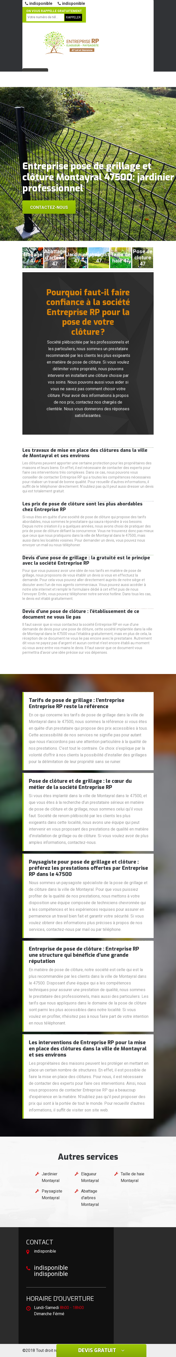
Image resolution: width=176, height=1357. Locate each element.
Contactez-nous (49, 207)
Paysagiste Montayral (52, 1194)
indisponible (38, 3)
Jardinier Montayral (50, 1177)
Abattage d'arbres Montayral (90, 1198)
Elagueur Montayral (90, 1177)
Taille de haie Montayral (132, 1177)
